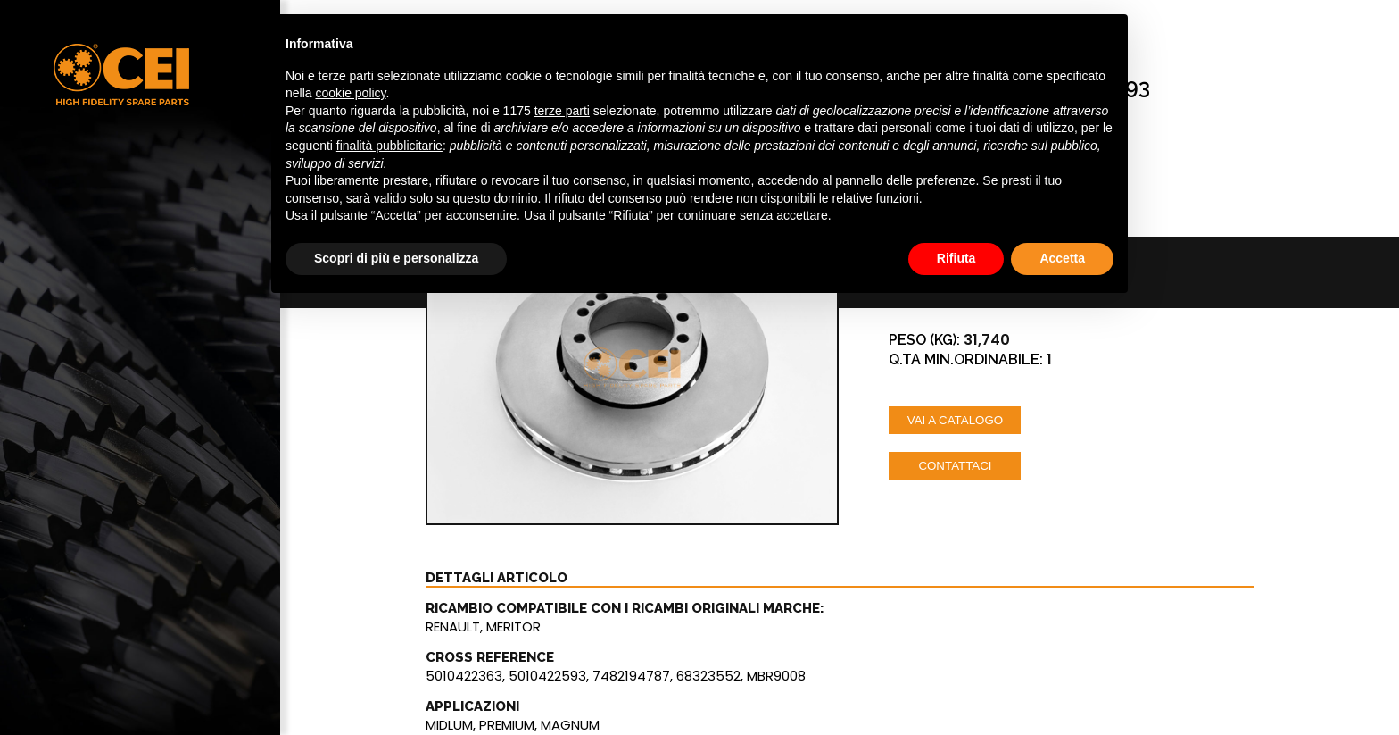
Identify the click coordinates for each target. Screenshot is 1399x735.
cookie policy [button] (350, 93)
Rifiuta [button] (956, 258)
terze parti (562, 111)
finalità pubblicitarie (389, 145)
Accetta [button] (1062, 258)
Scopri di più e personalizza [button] (396, 258)
